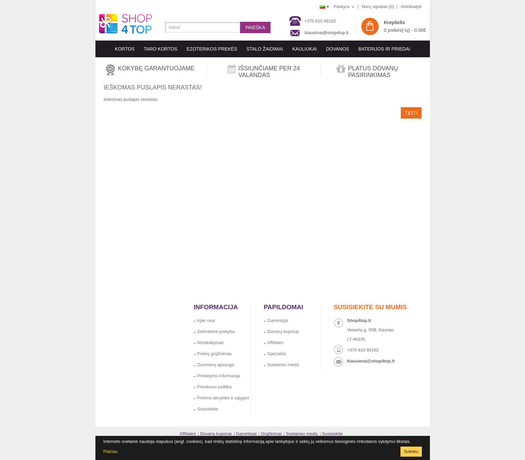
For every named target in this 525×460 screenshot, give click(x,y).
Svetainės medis (281, 364)
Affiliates (274, 342)
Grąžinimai (271, 433)
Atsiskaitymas (209, 342)
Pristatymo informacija (217, 375)
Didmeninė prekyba (214, 331)
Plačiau (110, 451)
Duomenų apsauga (214, 364)
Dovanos (337, 49)
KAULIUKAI (304, 49)
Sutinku (411, 451)
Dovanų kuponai (281, 331)
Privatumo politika (213, 386)
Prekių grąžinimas (213, 353)
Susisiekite (206, 408)
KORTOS (125, 49)
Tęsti (411, 113)
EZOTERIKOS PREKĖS (211, 49)
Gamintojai (276, 320)
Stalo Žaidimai (264, 49)
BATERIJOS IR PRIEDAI (384, 49)
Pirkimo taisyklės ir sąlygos (221, 397)
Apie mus (204, 320)
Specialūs (275, 353)
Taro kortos (160, 49)
